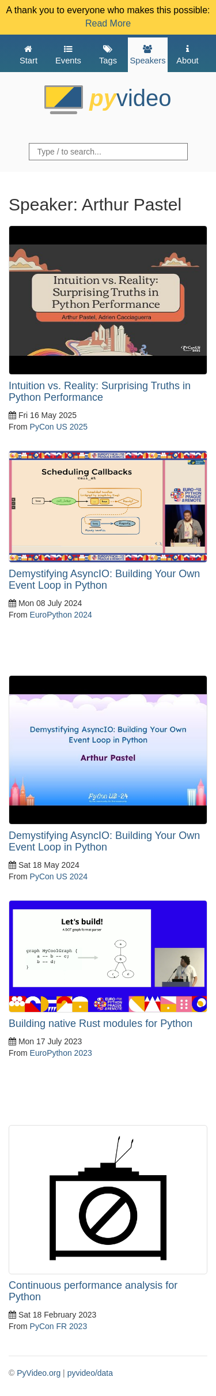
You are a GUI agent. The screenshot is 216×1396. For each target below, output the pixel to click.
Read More (108, 23)
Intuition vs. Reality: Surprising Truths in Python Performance (100, 391)
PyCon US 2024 (59, 876)
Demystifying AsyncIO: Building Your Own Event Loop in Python (104, 579)
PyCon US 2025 (59, 426)
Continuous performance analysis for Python (93, 1291)
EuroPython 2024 (61, 614)
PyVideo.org (38, 1373)
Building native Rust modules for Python (100, 1023)
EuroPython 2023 (61, 1053)
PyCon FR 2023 (59, 1326)
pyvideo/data (90, 1373)
